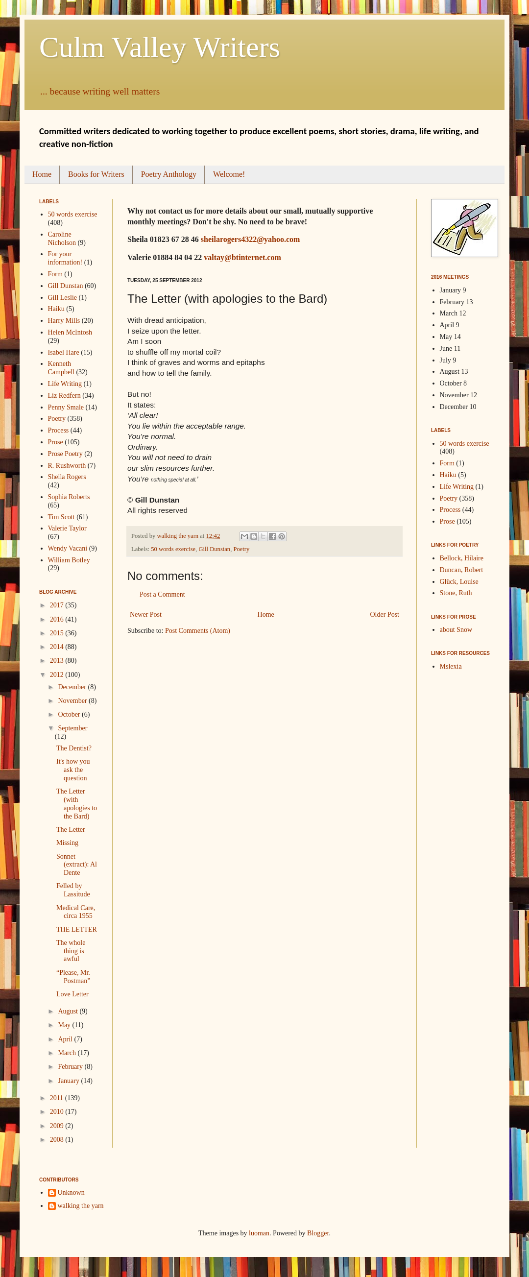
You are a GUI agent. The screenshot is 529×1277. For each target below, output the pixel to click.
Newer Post (146, 614)
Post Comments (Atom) (197, 630)
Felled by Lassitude (73, 890)
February (71, 1066)
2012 (58, 674)
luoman (259, 1233)
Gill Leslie (62, 297)
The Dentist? (74, 748)
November (73, 700)
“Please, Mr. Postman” (73, 977)
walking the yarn (81, 1205)
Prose (55, 442)
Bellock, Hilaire (461, 558)
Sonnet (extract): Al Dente (76, 865)
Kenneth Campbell (61, 368)
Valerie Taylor (67, 528)
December (73, 687)
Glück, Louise (459, 581)
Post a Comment (162, 594)
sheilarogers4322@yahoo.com (250, 239)
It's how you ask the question (73, 770)
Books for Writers (96, 174)
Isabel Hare (63, 352)
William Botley (69, 560)
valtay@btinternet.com (242, 257)
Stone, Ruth (456, 593)
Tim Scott (61, 517)
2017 (58, 605)
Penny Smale (66, 407)
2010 (58, 1111)
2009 (58, 1126)
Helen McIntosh (70, 332)
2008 (58, 1139)
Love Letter (72, 994)
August (68, 1011)
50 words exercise (173, 549)
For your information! (65, 258)
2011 (57, 1098)
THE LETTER (76, 929)
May (65, 1025)
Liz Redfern (64, 395)
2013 (58, 660)
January (69, 1080)
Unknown (71, 1192)
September (72, 728)
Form (55, 274)
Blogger (318, 1233)
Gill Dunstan (214, 549)
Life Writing (65, 383)
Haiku (56, 309)
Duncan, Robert (461, 570)
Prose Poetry (65, 454)
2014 (58, 647)
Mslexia (451, 666)
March (67, 1053)
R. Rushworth (67, 465)
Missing (67, 842)
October (70, 714)
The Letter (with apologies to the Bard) (76, 803)
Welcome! (229, 174)
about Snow (456, 629)
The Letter (70, 829)
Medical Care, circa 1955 (75, 912)
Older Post (385, 614)
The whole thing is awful (70, 951)
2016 (58, 619)
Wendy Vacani (68, 548)
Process (58, 430)
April (66, 1039)
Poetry (241, 549)
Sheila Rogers (67, 477)
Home (41, 174)
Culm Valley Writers (159, 47)
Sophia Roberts (69, 497)
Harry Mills (64, 320)
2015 (58, 633)
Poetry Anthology (168, 174)
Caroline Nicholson (62, 238)
